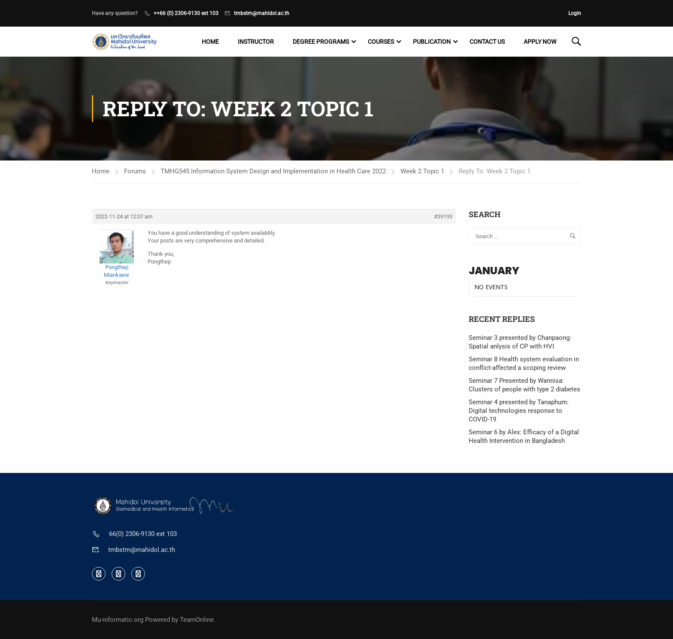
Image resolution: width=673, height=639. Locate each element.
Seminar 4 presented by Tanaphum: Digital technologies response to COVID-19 (519, 410)
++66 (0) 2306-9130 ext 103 (186, 13)
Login (574, 13)
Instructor (256, 41)
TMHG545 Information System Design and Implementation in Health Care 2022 (273, 171)
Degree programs (321, 41)
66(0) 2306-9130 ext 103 (143, 534)
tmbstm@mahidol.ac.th (261, 13)
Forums (135, 171)
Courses (381, 41)
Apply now (540, 41)
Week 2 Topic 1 (422, 171)
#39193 (443, 216)
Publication (432, 41)
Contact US (487, 41)
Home (210, 41)
